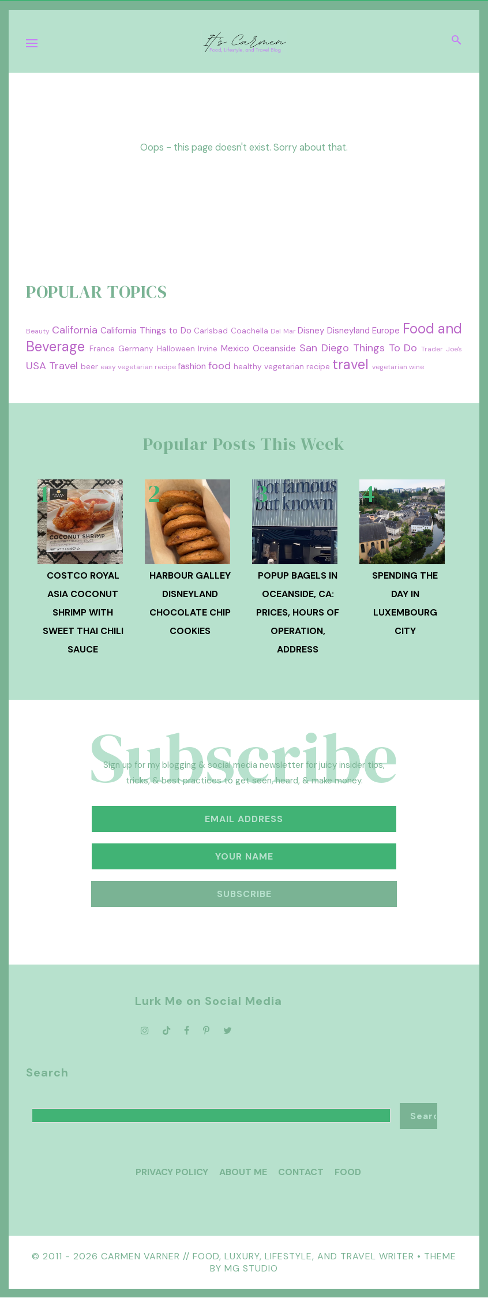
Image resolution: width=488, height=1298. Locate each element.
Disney (311, 330)
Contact (301, 1172)
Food (348, 1172)
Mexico (235, 348)
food (219, 366)
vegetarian (389, 367)
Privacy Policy (172, 1172)
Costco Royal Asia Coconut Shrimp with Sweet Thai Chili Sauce (83, 612)
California (74, 330)
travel (350, 364)
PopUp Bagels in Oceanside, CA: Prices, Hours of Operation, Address (297, 612)
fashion (192, 366)
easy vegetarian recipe (138, 367)
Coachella (249, 331)
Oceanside (274, 348)
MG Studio (251, 1268)
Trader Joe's (441, 349)
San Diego (324, 348)
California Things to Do (146, 330)
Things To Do (385, 348)
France (102, 349)
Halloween (176, 349)
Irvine (207, 349)
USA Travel (52, 366)
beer (89, 367)
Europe (386, 330)
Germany (135, 349)
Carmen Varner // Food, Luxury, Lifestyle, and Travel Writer (257, 1256)
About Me (243, 1172)
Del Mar (283, 331)
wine (416, 367)
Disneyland (348, 330)
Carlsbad (211, 331)
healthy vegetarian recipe (282, 367)
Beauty (38, 331)
